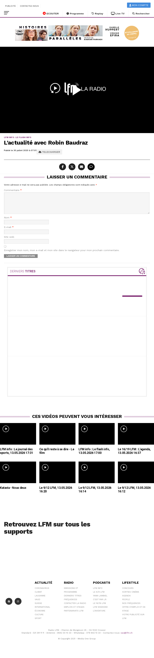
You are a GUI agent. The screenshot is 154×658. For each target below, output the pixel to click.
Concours (128, 592)
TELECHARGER (49, 152)
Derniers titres (72, 600)
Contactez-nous (29, 6)
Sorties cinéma (130, 596)
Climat (38, 596)
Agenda (126, 600)
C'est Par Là (99, 603)
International (42, 611)
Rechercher (141, 13)
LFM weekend (100, 611)
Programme (75, 13)
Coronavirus (42, 592)
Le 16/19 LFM (99, 607)
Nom (8, 221)
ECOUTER (51, 13)
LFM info (97, 592)
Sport (38, 622)
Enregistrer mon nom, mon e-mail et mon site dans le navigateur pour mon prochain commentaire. (61, 254)
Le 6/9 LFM (98, 596)
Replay (97, 13)
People (126, 603)
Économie (40, 615)
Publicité (10, 6)
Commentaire (13, 190)
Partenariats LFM (73, 615)
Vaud (37, 603)
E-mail (9, 231)
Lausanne (40, 600)
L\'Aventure (99, 615)
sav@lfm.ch (127, 637)
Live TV (118, 13)
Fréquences (70, 603)
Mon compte (138, 5)
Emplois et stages (74, 611)
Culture (39, 618)
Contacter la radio (75, 607)
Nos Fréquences (131, 607)
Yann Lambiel (100, 600)
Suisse (38, 607)
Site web (9, 241)
